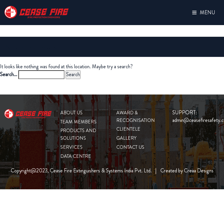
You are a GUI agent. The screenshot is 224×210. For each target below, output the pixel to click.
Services (71, 147)
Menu (203, 12)
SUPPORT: (184, 112)
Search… (8, 74)
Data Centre (75, 156)
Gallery (126, 138)
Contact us (130, 147)
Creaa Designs (199, 170)
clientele (128, 129)
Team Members (78, 121)
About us (71, 112)
